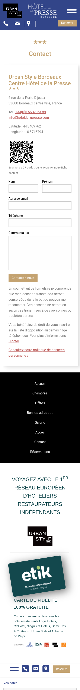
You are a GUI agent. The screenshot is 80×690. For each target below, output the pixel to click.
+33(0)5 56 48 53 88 (30, 112)
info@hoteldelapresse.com (29, 118)
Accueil (40, 384)
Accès (40, 432)
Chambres (40, 393)
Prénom (47, 181)
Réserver (67, 23)
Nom (12, 181)
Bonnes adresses (40, 413)
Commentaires (19, 232)
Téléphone (16, 215)
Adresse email (18, 198)
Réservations (40, 452)
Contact (40, 442)
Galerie (40, 422)
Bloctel (14, 341)
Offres (40, 403)
